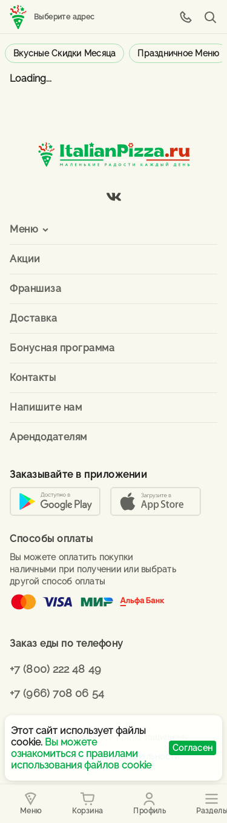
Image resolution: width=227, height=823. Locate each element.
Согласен (192, 748)
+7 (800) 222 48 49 (55, 669)
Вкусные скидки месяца (64, 53)
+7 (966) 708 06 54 (57, 693)
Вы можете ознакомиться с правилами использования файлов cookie (81, 753)
